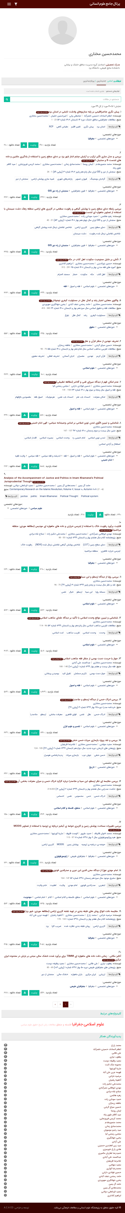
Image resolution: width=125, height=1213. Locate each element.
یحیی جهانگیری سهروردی (53, 304)
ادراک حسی (99, 714)
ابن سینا (88, 592)
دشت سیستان (79, 233)
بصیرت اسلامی (46, 438)
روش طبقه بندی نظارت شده (77, 926)
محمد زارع (92, 915)
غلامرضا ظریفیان (68, 744)
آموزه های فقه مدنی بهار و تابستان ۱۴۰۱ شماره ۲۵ (93, 267)
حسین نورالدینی (104, 263)
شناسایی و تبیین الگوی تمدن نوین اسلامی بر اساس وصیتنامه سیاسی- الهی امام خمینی (68, 423)
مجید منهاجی (106, 744)
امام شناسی (40, 897)
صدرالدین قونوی (88, 885)
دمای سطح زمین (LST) (94, 544)
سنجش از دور (22, 179)
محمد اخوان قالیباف (103, 833)
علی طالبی (93, 963)
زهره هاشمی (106, 216)
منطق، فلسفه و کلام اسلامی (67, 897)
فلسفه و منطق (63, 1025)
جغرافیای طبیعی (77, 856)
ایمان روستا (88, 164)
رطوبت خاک (26, 544)
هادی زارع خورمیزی (112, 1149)
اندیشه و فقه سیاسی (51, 456)
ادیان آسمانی (68, 356)
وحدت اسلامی (62, 438)
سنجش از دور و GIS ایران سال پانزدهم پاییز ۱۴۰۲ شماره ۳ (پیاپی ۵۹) (84, 172)
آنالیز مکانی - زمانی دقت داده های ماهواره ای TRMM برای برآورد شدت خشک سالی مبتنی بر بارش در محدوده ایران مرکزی (62, 958)
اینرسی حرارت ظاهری (110, 551)
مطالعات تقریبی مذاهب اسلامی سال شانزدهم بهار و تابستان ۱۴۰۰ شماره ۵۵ (81, 349)
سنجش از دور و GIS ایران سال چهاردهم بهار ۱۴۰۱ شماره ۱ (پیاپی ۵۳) (84, 220)
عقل (89, 714)
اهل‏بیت (53, 885)
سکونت (83, 274)
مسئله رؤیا (100, 592)
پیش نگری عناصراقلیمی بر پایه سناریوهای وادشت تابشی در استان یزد (77, 112)
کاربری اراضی (81, 227)
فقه (65, 456)
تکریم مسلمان (80, 673)
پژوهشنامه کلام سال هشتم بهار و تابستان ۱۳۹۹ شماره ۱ (90, 537)
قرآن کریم (100, 356)
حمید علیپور (86, 833)
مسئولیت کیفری (97, 315)
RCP (51, 126)
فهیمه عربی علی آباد (38, 915)
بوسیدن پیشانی (52, 673)
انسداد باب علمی (65, 397)
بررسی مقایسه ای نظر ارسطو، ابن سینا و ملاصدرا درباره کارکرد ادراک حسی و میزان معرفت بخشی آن (61, 781)
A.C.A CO (8, 1207)
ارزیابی (102, 974)
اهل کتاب (101, 274)
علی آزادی (116, 1141)
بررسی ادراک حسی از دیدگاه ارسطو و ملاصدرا (89, 699)
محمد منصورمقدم (104, 164)
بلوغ (67, 315)
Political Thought (69, 496)
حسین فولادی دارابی (80, 386)
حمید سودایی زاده (89, 216)
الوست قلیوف (72, 833)
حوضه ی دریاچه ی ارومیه (93, 844)
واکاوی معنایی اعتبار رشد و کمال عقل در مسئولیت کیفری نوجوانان (78, 300)
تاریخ (40, 1024)
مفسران (80, 356)
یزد (47, 926)
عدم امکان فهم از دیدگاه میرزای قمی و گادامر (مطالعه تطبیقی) (80, 382)
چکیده (33, 145)
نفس (63, 592)
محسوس (79, 796)
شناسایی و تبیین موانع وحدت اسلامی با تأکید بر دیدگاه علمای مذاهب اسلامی (72, 618)
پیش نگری (89, 126)
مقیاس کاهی (62, 126)
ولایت (62, 885)
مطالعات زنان (50, 1024)
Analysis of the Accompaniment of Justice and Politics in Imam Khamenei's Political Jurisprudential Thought (53, 480)
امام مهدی (72, 885)
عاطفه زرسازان (64, 345)
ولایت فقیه (20, 456)
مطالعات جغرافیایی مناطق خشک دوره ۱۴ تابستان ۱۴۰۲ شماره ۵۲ (86, 119)
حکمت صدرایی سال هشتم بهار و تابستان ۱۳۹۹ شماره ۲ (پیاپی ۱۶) (85, 789)
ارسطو (79, 592)
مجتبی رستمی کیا (61, 386)
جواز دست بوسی (97, 673)
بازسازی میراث (72, 755)
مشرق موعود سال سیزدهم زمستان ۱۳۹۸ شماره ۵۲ (92, 878)
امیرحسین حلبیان (59, 116)
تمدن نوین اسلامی (96, 438)
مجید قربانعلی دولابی (23, 485)
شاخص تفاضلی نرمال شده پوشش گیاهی (53, 227)
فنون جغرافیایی (78, 191)
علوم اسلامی (89, 286)
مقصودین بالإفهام (23, 397)
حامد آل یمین (84, 485)
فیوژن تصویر (81, 179)
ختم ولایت (42, 885)
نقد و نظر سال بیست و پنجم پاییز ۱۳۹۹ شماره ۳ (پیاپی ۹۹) (88, 585)
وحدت (102, 632)
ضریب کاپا (56, 926)
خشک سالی (62, 974)
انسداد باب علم (83, 397)
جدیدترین (101, 81)
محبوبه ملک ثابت (113, 1064)
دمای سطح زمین (97, 227)
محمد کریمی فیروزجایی (29, 164)
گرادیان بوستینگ (97, 179)
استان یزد (101, 126)
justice (24, 496)
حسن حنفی (99, 755)
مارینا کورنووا (57, 833)
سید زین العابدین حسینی (109, 1145)
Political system (89, 496)
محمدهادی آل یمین (66, 485)
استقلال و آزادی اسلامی (109, 444)
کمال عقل (76, 315)
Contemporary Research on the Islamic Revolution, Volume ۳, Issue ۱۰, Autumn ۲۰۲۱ (53, 489)
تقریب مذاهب (73, 632)
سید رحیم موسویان (112, 1130)
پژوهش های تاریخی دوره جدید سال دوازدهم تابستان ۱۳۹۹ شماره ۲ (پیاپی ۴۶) (79, 748)
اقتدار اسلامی (31, 438)
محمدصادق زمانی (72, 164)
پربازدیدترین (88, 81)
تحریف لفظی (53, 356)
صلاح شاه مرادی (36, 534)
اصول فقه (38, 397)
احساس (60, 796)
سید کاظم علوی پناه (112, 1114)
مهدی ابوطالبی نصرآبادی (101, 534)
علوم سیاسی (26, 1024)
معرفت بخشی (55, 714)
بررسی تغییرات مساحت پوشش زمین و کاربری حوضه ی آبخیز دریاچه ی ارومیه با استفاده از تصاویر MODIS (67, 827)
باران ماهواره (76, 974)
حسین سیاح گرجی (103, 345)
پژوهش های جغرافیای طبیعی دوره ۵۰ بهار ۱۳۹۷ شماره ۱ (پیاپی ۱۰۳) (84, 967)
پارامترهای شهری (64, 179)
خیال (71, 592)
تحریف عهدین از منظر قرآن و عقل (94, 341)
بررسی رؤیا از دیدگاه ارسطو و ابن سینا (93, 577)
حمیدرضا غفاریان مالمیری (109, 1153)
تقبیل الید (66, 673)
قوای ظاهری (70, 714)
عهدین (90, 356)
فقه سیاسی (33, 456)
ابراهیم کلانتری (66, 263)
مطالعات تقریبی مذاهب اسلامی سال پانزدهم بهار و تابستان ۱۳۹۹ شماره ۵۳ (81, 625)
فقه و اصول (75, 286)
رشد (85, 315)
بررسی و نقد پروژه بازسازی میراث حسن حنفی (88, 740)
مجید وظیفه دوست (55, 963)
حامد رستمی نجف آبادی (79, 304)
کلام (50, 897)
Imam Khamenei (48, 496)
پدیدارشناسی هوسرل (53, 755)
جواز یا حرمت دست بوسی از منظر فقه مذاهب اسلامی (84, 659)
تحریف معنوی (38, 356)
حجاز (75, 274)
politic (34, 496)
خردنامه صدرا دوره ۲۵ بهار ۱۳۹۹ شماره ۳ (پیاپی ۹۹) (91, 707)
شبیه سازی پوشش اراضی (42, 179)
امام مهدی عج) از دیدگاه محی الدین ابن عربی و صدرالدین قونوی (79, 870)
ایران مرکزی (90, 974)
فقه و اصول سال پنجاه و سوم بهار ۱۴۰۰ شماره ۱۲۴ (93, 390)
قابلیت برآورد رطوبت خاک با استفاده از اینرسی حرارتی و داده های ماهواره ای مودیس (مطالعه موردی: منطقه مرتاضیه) (66, 528)
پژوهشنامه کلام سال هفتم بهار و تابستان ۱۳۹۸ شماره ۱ (91, 919)
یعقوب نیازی (106, 963)
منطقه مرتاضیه (91, 551)
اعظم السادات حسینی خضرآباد (98, 116)
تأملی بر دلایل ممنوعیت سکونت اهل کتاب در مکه (87, 259)
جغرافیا (91, 191)
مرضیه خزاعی (105, 915)
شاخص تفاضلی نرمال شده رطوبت (104, 233)
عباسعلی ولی (75, 116)
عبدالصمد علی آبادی (81, 662)
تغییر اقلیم (76, 126)
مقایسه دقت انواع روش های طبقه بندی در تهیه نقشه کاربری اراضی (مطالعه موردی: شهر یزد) (65, 911)
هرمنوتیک (50, 397)
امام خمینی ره (79, 438)
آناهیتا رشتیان (56, 915)
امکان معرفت (99, 397)
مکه (92, 274)
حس (88, 796)
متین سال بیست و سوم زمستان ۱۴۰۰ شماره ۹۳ (94, 430)
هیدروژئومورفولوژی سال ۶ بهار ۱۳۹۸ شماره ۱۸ (95, 837)
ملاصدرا (33, 714)
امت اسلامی (57, 632)
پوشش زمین (72, 844)
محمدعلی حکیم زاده (56, 534)
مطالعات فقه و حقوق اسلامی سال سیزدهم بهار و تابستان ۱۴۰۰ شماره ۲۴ (83, 308)
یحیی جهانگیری (114, 1138)
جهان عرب (86, 755)
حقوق (35, 1024)
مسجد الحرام (64, 274)
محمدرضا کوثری (113, 1168)
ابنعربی (102, 885)
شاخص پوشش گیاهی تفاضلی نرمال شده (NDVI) (57, 544)
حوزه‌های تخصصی (106, 138)
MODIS (60, 844)
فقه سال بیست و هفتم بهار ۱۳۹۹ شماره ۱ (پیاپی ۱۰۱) (92, 666)
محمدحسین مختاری (38, 116)
